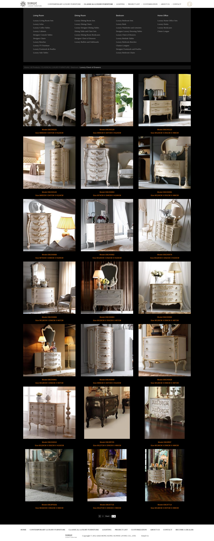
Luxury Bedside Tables (125, 38)
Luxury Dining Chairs (83, 24)
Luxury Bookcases (165, 28)
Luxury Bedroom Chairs (125, 53)
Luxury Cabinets (39, 31)
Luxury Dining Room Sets (85, 20)
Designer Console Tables (42, 35)
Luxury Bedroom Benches (126, 42)
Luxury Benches (39, 42)
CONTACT (177, 4)
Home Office (163, 15)
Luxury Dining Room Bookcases (87, 35)
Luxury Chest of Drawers (126, 35)
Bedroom (120, 15)
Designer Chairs (39, 38)
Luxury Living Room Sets (43, 20)
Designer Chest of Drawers (85, 38)
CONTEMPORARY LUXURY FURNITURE (64, 4)
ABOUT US (165, 4)
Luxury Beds (121, 24)
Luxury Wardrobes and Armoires (128, 28)
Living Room (38, 15)
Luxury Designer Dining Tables (87, 28)
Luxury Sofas (38, 24)
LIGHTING (120, 4)
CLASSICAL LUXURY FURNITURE (98, 4)
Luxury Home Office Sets (167, 20)
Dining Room (80, 15)
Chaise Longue (163, 31)
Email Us (145, 536)
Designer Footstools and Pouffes (128, 49)
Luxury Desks (163, 24)
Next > (108, 516)
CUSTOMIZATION (150, 4)
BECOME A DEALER (184, 530)
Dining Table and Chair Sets (85, 31)
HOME (23, 530)
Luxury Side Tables (40, 53)
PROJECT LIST (134, 4)
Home (26, 67)
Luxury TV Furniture (41, 45)
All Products (35, 67)
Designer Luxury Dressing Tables (129, 31)
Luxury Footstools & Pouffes (44, 49)
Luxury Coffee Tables (41, 28)
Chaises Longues (122, 45)
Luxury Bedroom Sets (124, 20)
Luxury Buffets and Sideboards (87, 42)
